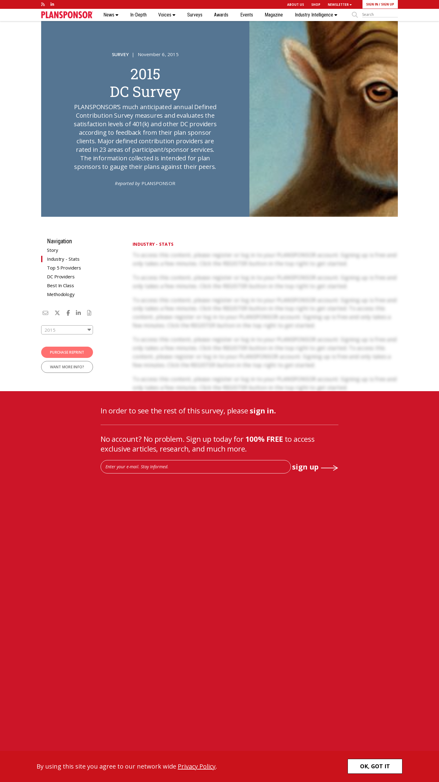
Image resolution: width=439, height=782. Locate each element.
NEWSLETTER (340, 4)
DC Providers (61, 276)
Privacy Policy (197, 766)
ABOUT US (295, 4)
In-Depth (138, 14)
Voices (166, 14)
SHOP (315, 4)
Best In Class (60, 285)
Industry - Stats (63, 259)
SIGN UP (387, 4)
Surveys (194, 14)
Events (246, 14)
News (110, 14)
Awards (221, 14)
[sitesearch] (380, 14)
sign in (262, 410)
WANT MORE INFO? (67, 367)
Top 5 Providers (64, 268)
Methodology (61, 294)
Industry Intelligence (316, 14)
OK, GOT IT (375, 766)
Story (52, 250)
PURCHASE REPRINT (67, 352)
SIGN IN (372, 4)
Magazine (274, 14)
